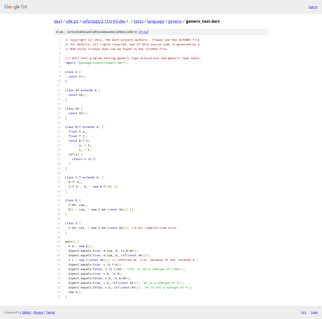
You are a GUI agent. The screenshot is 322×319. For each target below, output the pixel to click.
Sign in (313, 7)
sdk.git (72, 21)
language (155, 21)
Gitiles (26, 312)
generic (175, 21)
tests (138, 21)
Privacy (38, 312)
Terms (50, 312)
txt (303, 312)
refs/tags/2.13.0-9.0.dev (104, 21)
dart (58, 21)
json (314, 312)
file (143, 32)
